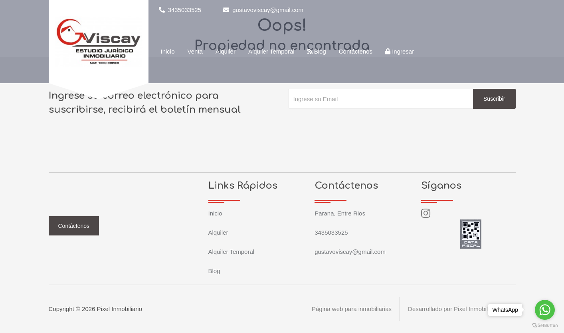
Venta (195, 51)
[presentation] (349, 124)
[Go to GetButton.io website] (545, 325)
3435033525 (180, 9)
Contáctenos (355, 51)
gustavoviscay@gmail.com (263, 9)
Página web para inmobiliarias (352, 308)
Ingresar (399, 51)
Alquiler (225, 51)
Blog (316, 51)
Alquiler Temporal (271, 51)
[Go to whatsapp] (545, 310)
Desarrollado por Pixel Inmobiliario (453, 308)
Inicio (168, 51)
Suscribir (494, 99)
